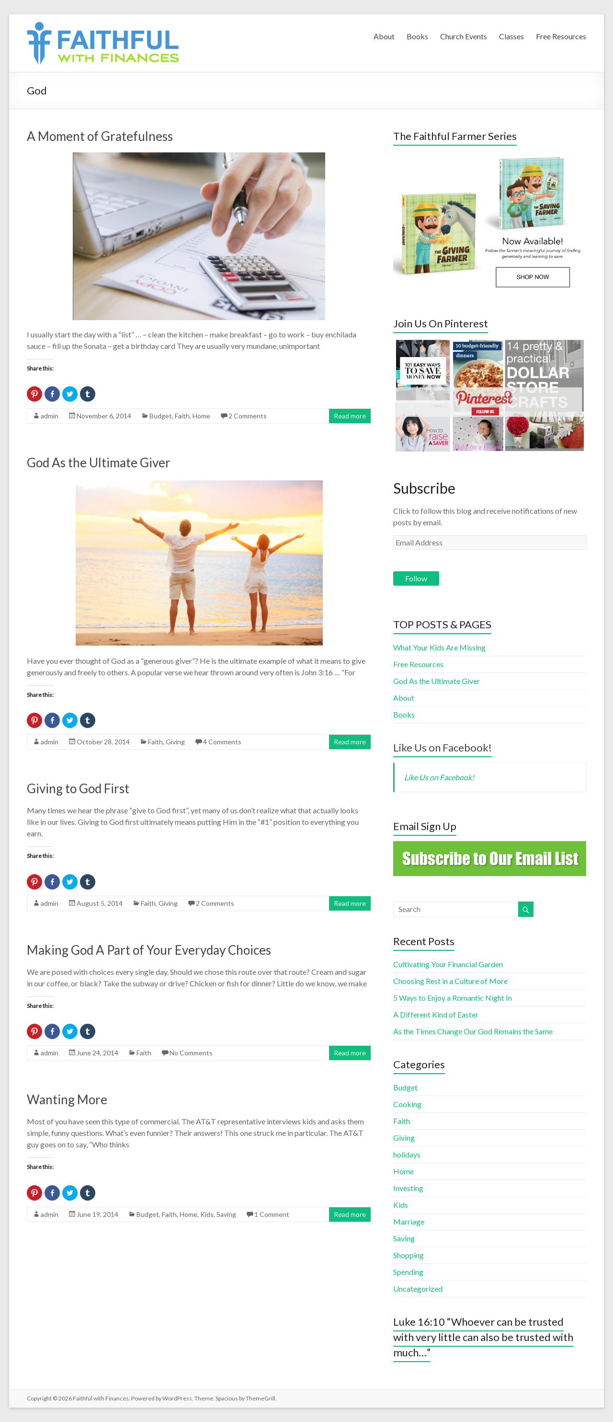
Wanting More (67, 1099)
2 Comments (247, 416)
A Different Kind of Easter (435, 1014)
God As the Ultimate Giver (98, 462)
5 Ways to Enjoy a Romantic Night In (452, 997)
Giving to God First (78, 788)
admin (49, 416)
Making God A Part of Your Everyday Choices (149, 950)
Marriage (408, 1221)
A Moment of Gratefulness (100, 136)
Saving (226, 1214)
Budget (160, 416)
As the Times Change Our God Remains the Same (473, 1031)
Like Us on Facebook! (442, 747)
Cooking (407, 1104)
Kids (207, 1214)
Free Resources (561, 36)
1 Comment (271, 1214)
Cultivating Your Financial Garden (448, 964)
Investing (408, 1187)
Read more (350, 416)
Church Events (463, 36)
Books (417, 36)
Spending (408, 1271)
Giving (175, 742)
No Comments (191, 1053)
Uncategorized (418, 1288)
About (384, 36)
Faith (182, 416)
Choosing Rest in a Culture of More (450, 980)
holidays (406, 1154)
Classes (511, 36)
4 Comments (222, 742)
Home (201, 416)
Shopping (408, 1255)
